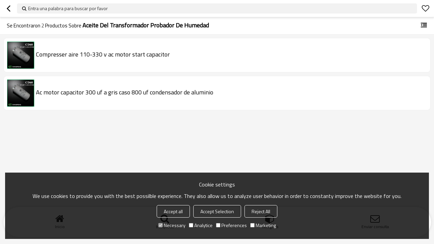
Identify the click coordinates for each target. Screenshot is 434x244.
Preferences (231, 225)
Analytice (201, 225)
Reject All (261, 211)
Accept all (173, 211)
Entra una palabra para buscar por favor (68, 8)
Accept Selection (217, 211)
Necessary (171, 225)
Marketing (263, 225)
